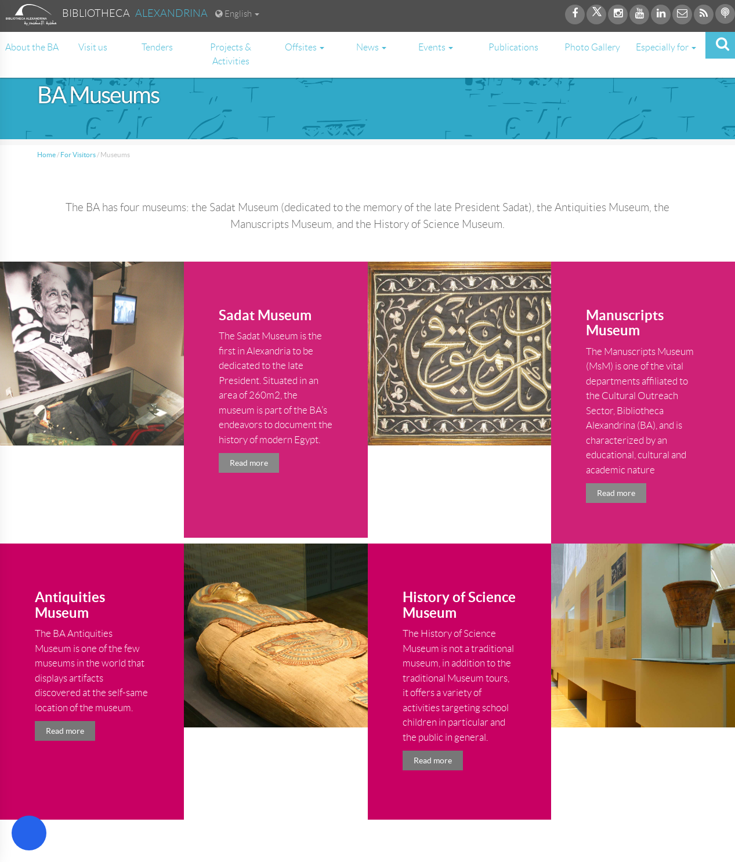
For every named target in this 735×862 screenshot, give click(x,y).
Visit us (92, 47)
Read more (249, 463)
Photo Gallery (592, 47)
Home (46, 154)
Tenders (157, 47)
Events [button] (435, 47)
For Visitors (78, 154)
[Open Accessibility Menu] (29, 833)
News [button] (371, 47)
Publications (513, 47)
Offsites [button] (304, 47)
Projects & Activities (230, 54)
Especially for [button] (666, 47)
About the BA (32, 47)
